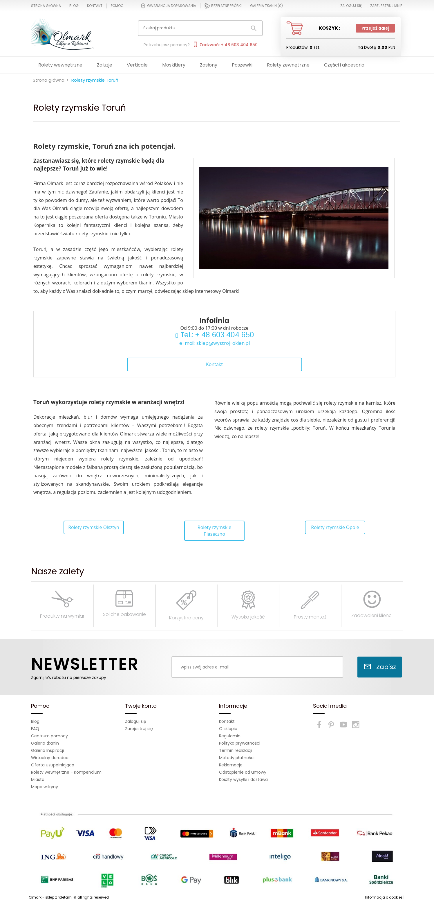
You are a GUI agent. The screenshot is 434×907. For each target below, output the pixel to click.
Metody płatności (236, 758)
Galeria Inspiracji (47, 750)
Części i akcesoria (344, 65)
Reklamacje (231, 765)
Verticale (137, 65)
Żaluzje (104, 65)
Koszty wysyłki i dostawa (243, 779)
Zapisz (380, 666)
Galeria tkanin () (266, 5)
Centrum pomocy (49, 736)
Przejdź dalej (375, 28)
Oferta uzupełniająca (52, 765)
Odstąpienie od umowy (242, 772)
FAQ (35, 729)
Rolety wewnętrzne (60, 65)
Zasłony (208, 65)
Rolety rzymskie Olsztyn (93, 527)
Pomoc (117, 5)
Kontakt (94, 5)
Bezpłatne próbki (223, 5)
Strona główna (46, 5)
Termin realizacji (235, 750)
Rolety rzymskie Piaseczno (214, 530)
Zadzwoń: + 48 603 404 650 (225, 45)
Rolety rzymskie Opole (335, 527)
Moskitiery (173, 65)
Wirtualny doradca (49, 758)
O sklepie (228, 729)
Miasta (37, 779)
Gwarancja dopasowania (168, 5)
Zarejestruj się (139, 729)
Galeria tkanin (45, 743)
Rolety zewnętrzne (288, 65)
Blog (74, 5)
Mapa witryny (44, 787)
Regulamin (229, 736)
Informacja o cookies (384, 897)
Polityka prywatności (239, 743)
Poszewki (242, 65)
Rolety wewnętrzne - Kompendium (66, 772)
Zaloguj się (135, 721)
